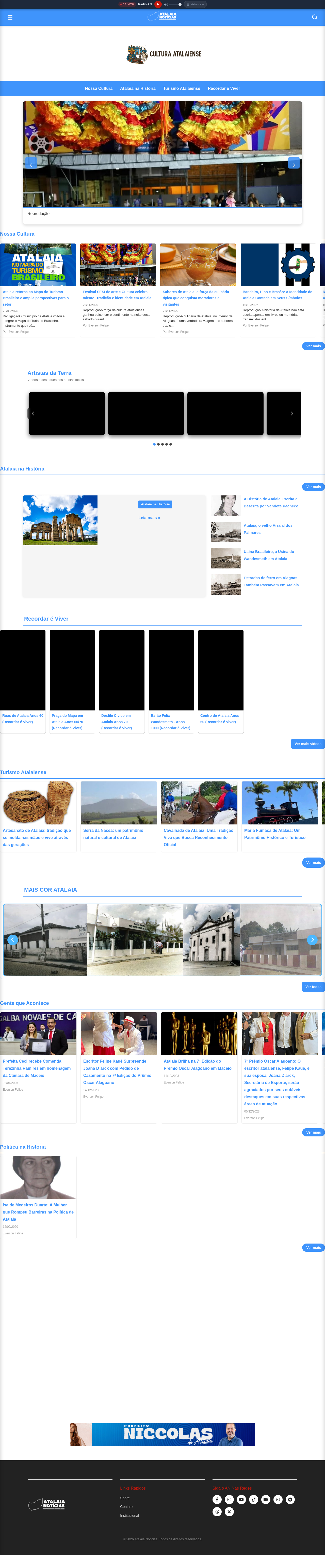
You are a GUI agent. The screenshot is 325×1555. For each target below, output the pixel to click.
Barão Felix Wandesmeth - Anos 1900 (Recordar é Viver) (170, 722)
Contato (126, 1507)
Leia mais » (149, 518)
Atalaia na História (138, 88)
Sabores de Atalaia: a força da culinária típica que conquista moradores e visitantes (196, 298)
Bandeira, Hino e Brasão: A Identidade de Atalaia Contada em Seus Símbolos (277, 295)
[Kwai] (265, 1499)
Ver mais (313, 346)
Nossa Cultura (98, 88)
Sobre (124, 1498)
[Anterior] (33, 413)
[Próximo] (292, 413)
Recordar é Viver (224, 88)
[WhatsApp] (278, 1499)
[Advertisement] (152, 1332)
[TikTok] (253, 1499)
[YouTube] (241, 1499)
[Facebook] (217, 1499)
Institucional (129, 1516)
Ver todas (313, 987)
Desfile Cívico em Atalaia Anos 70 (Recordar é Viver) (116, 722)
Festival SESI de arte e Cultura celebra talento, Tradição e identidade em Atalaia (117, 295)
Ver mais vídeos (308, 744)
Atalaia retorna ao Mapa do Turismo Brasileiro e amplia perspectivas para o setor (36, 298)
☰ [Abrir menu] (10, 17)
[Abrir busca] (315, 17)
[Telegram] (290, 1499)
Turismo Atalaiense (181, 88)
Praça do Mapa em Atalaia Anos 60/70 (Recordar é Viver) (67, 722)
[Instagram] (229, 1499)
